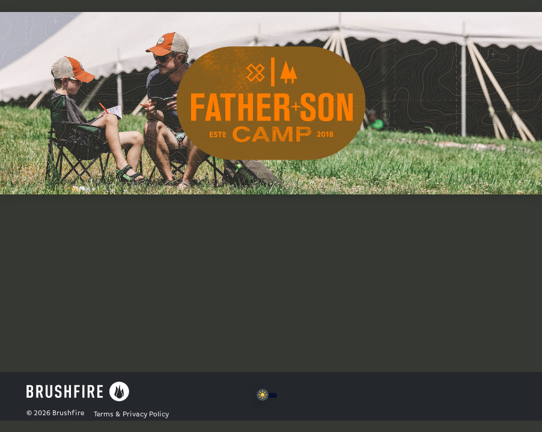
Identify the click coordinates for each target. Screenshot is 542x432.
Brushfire (68, 413)
